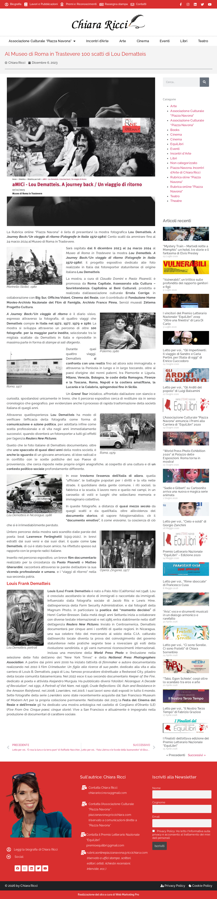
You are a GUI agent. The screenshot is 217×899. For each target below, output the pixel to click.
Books (174, 130)
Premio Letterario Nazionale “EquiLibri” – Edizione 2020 (183, 553)
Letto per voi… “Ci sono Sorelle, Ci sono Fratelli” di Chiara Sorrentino (184, 648)
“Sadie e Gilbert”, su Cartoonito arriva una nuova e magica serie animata (185, 491)
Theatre (176, 201)
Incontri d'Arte (180, 153)
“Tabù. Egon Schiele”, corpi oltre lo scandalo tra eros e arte (185, 680)
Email (156, 816)
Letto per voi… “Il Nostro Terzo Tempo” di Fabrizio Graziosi (184, 710)
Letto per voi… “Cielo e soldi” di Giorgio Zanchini (184, 523)
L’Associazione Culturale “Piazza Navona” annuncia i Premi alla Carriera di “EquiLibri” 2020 (185, 421)
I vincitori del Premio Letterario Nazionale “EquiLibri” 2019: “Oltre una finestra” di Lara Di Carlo (185, 318)
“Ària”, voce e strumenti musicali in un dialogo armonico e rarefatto (185, 615)
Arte (122, 41)
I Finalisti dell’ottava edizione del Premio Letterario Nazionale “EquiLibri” (186, 742)
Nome (156, 788)
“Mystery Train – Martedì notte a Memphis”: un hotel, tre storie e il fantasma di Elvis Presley (186, 249)
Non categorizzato (183, 163)
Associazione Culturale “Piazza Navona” (42, 41)
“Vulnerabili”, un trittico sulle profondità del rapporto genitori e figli (185, 283)
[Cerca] (204, 82)
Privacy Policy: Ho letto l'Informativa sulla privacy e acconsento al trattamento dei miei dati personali (181, 835)
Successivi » (197, 755)
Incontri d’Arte (97, 41)
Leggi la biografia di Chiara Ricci (36, 849)
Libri (183, 41)
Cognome (158, 802)
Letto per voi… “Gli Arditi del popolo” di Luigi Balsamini (182, 389)
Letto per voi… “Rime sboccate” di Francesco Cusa (184, 583)
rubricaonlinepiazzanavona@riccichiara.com (117, 852)
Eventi (165, 41)
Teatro (203, 41)
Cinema (143, 41)
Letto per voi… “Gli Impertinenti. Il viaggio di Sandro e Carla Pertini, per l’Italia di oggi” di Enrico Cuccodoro (184, 355)
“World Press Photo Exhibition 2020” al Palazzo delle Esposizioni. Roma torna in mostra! (184, 456)
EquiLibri (176, 144)
